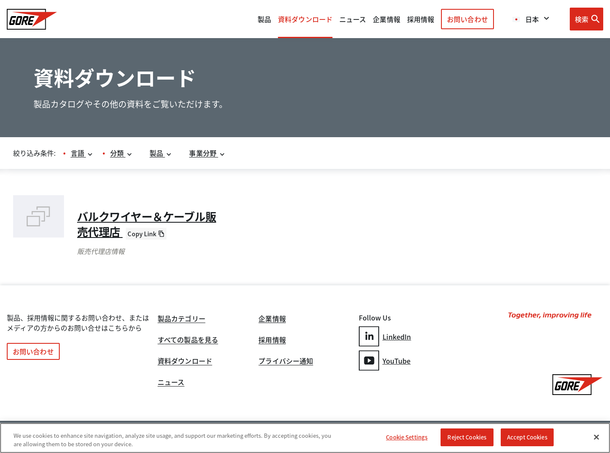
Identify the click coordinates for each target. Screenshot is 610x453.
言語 (82, 153)
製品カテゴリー (181, 319)
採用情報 (272, 340)
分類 (121, 153)
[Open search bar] (586, 19)
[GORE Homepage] (32, 19)
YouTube (385, 360)
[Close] (596, 437)
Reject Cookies (466, 437)
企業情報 (386, 19)
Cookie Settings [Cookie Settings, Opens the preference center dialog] (406, 437)
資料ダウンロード (185, 361)
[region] (305, 438)
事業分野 (207, 153)
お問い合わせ (467, 19)
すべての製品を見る (188, 340)
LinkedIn (385, 336)
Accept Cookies (527, 437)
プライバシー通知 (285, 361)
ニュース (171, 382)
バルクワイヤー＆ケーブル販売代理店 (146, 224)
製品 (264, 19)
